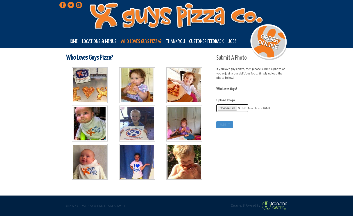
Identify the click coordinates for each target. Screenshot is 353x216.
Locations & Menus (99, 41)
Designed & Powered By (246, 205)
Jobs (232, 41)
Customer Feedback (206, 41)
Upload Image (225, 100)
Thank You (175, 41)
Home (73, 41)
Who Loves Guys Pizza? (141, 41)
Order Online (268, 41)
